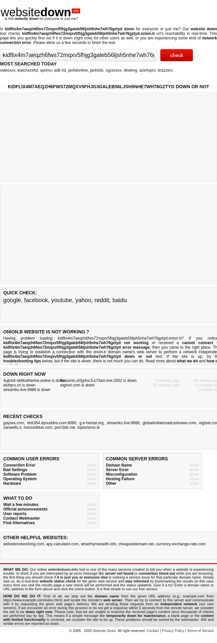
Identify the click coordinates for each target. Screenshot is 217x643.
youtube (61, 300)
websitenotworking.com (23, 544)
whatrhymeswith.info (98, 544)
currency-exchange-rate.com (181, 544)
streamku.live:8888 (123, 423)
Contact (153, 631)
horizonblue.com (38, 427)
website (40, 12)
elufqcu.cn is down (19, 385)
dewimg (130, 70)
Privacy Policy (173, 631)
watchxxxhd (27, 70)
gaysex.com (13, 423)
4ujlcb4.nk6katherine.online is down (34, 380)
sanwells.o (12, 427)
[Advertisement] (106, 233)
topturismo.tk (88, 427)
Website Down (104, 631)
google (12, 300)
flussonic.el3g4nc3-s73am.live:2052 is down (98, 380)
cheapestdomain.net (136, 544)
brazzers (165, 70)
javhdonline (78, 70)
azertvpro (147, 70)
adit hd (60, 70)
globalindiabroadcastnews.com (169, 423)
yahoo (83, 300)
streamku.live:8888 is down (27, 389)
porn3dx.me (64, 427)
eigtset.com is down (77, 385)
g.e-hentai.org (92, 423)
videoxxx (7, 70)
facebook (36, 300)
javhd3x (96, 70)
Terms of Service (200, 631)
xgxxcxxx (114, 70)
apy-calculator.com (62, 544)
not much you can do (125, 361)
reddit (101, 300)
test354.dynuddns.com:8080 (52, 423)
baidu (119, 300)
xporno (46, 70)
